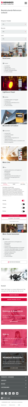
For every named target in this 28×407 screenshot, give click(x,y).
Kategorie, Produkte (6, 21)
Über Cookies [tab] (23, 184)
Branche (3, 28)
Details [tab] (14, 184)
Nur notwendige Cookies (14, 221)
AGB (19, 405)
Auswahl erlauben (14, 218)
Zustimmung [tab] (5, 184)
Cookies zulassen (14, 215)
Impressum (3, 405)
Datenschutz (12, 405)
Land (2, 35)
